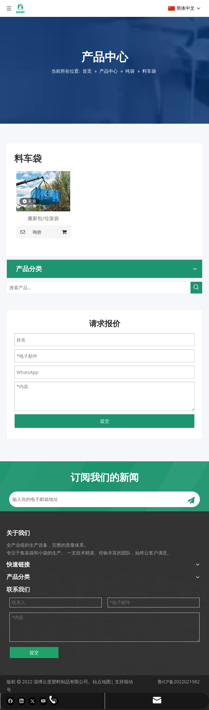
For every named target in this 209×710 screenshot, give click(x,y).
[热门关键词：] (196, 287)
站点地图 (102, 682)
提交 (104, 421)
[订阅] (191, 499)
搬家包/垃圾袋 (43, 218)
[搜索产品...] (98, 287)
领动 (128, 682)
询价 (29, 231)
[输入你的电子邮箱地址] (95, 499)
